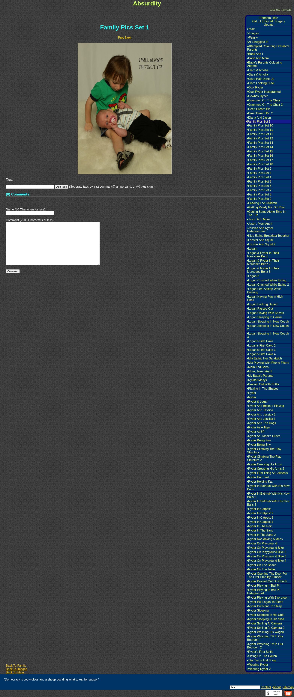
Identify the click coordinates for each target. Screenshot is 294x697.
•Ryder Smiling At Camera (264, 623)
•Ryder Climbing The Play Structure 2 (264, 458)
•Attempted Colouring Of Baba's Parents (268, 48)
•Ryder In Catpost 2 (260, 513)
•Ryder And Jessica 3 (261, 418)
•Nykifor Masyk (257, 380)
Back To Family (16, 665)
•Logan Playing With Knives (265, 312)
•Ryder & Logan (257, 401)
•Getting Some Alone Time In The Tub (266, 213)
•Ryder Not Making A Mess (265, 539)
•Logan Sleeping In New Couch (268, 321)
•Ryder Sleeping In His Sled (265, 619)
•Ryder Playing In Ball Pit (263, 585)
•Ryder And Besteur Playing (265, 405)
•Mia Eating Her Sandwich (264, 358)
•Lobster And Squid (260, 240)
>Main (251, 29)
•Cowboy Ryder (257, 96)
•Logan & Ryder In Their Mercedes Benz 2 (263, 262)
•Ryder (251, 393)
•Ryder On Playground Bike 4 (266, 560)
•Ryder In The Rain (259, 526)
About (277, 687)
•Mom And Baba (258, 367)
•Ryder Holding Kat (259, 481)
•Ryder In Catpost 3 (260, 517)
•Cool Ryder (255, 87)
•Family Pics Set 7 (259, 190)
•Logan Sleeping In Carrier (264, 317)
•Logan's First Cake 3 (261, 349)
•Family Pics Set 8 (259, 194)
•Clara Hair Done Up (260, 78)
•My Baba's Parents (260, 375)
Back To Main (15, 672)
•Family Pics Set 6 (259, 185)
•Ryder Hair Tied (258, 477)
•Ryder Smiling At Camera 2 (265, 627)
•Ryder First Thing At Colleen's (267, 473)
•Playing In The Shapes (262, 388)
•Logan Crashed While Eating (266, 280)
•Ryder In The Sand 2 (261, 534)
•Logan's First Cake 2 (261, 345)
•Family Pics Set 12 (260, 138)
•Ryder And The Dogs (261, 423)
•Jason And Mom (258, 219)
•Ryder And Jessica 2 (261, 414)
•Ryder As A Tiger (258, 427)
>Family (252, 37)
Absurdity (147, 3)
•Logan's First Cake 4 (261, 354)
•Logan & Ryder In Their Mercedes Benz (263, 254)
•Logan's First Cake (260, 341)
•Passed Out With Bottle (263, 384)
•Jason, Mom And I (259, 223)
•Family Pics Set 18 (260, 164)
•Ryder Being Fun (259, 440)
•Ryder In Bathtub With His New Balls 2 (268, 495)
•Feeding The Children (262, 203)
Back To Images (16, 669)
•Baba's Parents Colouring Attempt (264, 64)
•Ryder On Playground (262, 543)
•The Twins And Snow (261, 660)
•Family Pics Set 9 (259, 198)
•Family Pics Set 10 (260, 125)
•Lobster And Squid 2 (261, 244)
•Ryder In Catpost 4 (260, 521)
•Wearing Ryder (257, 664)
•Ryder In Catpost (259, 509)
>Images (253, 33)
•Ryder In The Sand (260, 530)
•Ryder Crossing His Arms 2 (265, 468)
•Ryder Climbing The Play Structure (264, 450)
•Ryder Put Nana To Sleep (264, 606)
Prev (121, 37)
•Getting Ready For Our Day (266, 207)
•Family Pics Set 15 (260, 151)
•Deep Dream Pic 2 (260, 113)
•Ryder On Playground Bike (265, 547)
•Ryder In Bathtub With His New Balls (268, 487)
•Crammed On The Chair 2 (265, 104)
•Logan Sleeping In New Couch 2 (268, 327)
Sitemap (288, 687)
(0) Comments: (18, 194)
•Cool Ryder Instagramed (264, 91)
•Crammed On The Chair (263, 100)
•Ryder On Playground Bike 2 (266, 552)
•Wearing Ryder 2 (259, 669)
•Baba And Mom (258, 58)
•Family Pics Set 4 (259, 177)
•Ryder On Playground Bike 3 (266, 556)
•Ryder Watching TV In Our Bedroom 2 (265, 645)
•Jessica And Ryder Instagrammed (260, 229)
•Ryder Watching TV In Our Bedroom (265, 638)
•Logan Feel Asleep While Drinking (264, 290)
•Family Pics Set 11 (260, 129)
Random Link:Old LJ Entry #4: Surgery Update (268, 21)
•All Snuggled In (257, 41)
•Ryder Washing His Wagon (265, 632)
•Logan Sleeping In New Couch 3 (268, 335)
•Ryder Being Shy (259, 444)
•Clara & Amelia (257, 70)
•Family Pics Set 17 (260, 160)
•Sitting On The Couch (262, 656)
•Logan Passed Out (260, 308)
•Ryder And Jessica (260, 410)
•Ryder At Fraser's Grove (263, 436)
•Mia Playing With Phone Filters (268, 362)
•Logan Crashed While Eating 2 (268, 284)
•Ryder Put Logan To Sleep (265, 601)
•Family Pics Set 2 (259, 168)
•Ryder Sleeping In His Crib (265, 614)
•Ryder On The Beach (261, 565)
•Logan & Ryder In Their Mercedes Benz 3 (263, 270)
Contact (266, 687)
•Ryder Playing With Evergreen (267, 597)
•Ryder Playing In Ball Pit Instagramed (263, 591)
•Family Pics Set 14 (260, 142)
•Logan (251, 248)
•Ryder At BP (256, 431)
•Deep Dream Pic (258, 109)
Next (128, 37)
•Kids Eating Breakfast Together (268, 235)
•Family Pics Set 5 (259, 181)
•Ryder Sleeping (258, 610)
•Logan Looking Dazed (262, 304)
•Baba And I (255, 53)
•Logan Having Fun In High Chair (265, 298)
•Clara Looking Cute (260, 83)
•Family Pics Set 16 (260, 155)
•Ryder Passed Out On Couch (267, 581)
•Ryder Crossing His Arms (264, 464)
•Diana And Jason (259, 117)
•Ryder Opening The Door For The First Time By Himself (267, 575)
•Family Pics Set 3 (259, 172)
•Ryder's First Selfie (260, 651)
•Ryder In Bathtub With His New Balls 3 (268, 503)
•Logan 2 (253, 276)
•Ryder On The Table (261, 569)
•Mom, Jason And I (259, 371)
